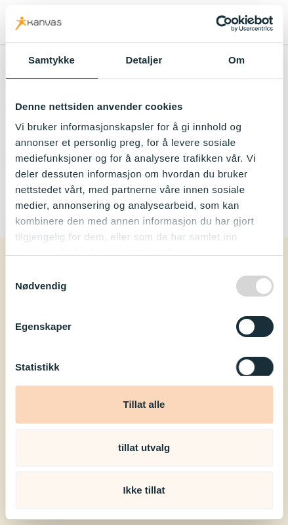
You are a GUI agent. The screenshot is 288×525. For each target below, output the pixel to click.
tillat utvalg (144, 447)
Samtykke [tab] (51, 59)
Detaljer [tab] (144, 59)
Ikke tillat (144, 490)
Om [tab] (236, 59)
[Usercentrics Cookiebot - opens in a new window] (215, 23)
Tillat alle (144, 404)
